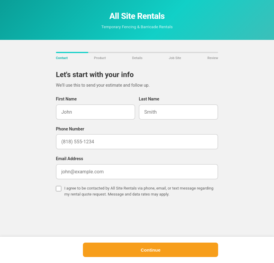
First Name (66, 99)
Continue (150, 250)
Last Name (149, 99)
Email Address (69, 158)
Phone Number (70, 129)
